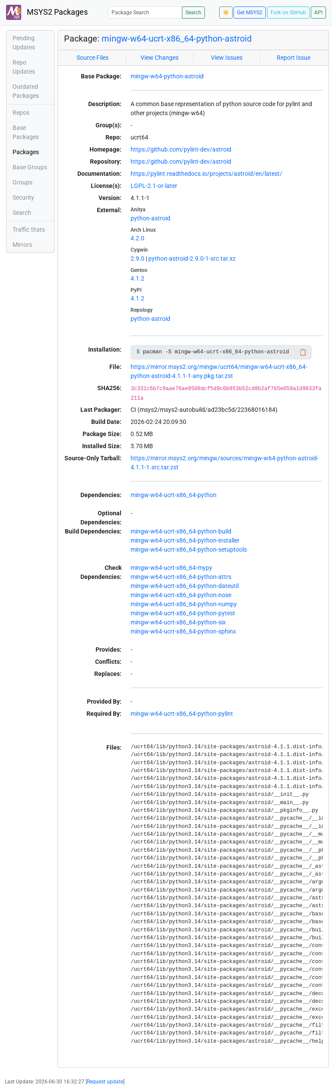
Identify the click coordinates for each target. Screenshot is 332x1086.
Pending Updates (24, 43)
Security (23, 197)
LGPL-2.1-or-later (154, 185)
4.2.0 (137, 238)
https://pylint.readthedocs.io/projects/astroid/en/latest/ (206, 173)
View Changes (159, 57)
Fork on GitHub (288, 13)
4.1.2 (137, 278)
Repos (21, 112)
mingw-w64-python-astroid (167, 76)
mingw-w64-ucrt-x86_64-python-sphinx (183, 631)
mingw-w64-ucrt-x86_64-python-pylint (182, 713)
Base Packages (26, 132)
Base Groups (30, 167)
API (318, 13)
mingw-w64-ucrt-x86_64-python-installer (185, 540)
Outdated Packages (26, 91)
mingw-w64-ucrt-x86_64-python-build (181, 531)
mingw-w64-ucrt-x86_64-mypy (171, 567)
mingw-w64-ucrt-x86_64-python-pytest (183, 613)
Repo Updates (24, 67)
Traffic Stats (29, 229)
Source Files (93, 57)
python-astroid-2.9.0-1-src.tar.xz (192, 258)
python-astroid (150, 218)
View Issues (227, 57)
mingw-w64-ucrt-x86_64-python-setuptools (189, 549)
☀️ (226, 13)
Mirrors (22, 244)
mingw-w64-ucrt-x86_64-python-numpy (184, 604)
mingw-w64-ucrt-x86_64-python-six (178, 622)
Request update (105, 1082)
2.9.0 (137, 258)
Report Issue (293, 57)
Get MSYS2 (249, 13)
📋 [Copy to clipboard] (302, 352)
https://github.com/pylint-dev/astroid (181, 149)
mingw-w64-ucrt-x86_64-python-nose (181, 594)
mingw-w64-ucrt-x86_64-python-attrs (181, 576)
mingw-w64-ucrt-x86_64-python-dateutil (185, 585)
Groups (22, 182)
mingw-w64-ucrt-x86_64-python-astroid (177, 38)
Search (193, 13)
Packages (26, 152)
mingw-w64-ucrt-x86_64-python (174, 494)
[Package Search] (145, 12)
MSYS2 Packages (47, 12)
